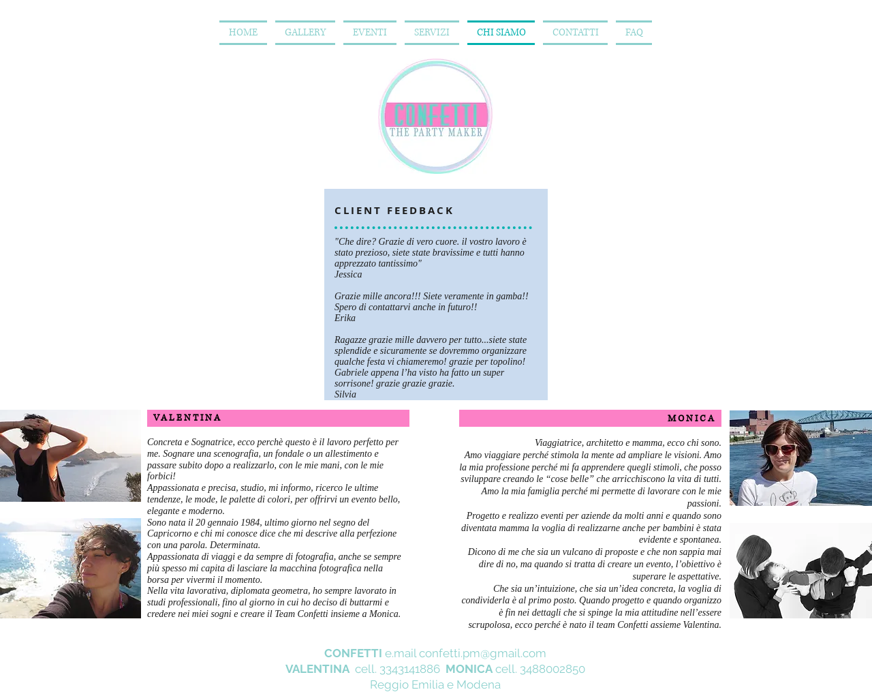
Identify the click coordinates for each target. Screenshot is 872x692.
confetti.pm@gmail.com (482, 653)
